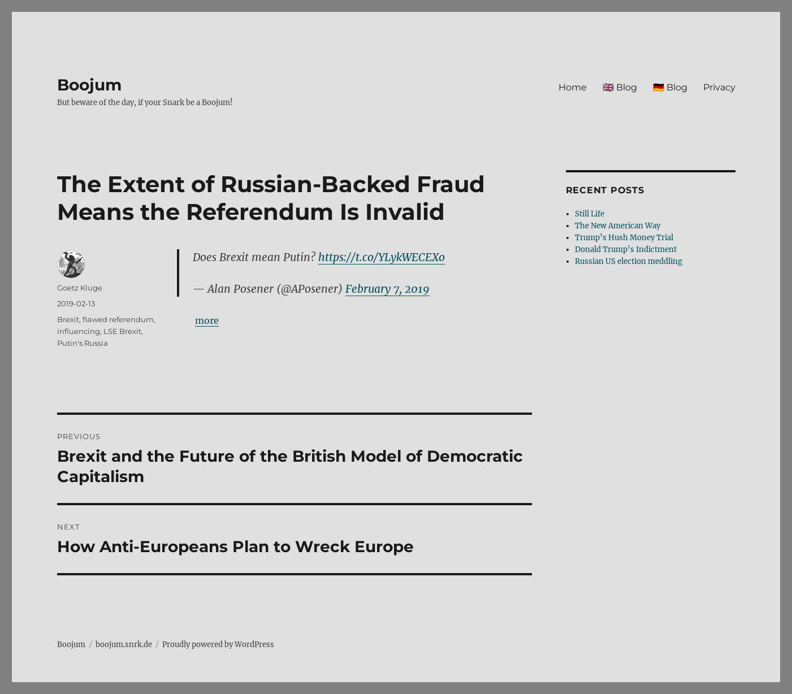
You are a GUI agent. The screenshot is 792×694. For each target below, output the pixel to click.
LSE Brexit (122, 331)
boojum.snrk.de (124, 644)
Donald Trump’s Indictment (626, 249)
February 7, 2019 (387, 289)
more (207, 320)
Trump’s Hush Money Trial (624, 237)
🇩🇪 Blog (670, 87)
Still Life (589, 214)
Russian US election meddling (628, 261)
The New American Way (617, 226)
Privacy (719, 87)
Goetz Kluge (79, 287)
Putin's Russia (82, 343)
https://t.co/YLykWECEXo (381, 257)
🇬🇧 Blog (620, 87)
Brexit (68, 319)
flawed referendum (118, 319)
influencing (78, 331)
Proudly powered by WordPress (218, 644)
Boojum (89, 84)
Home (573, 87)
